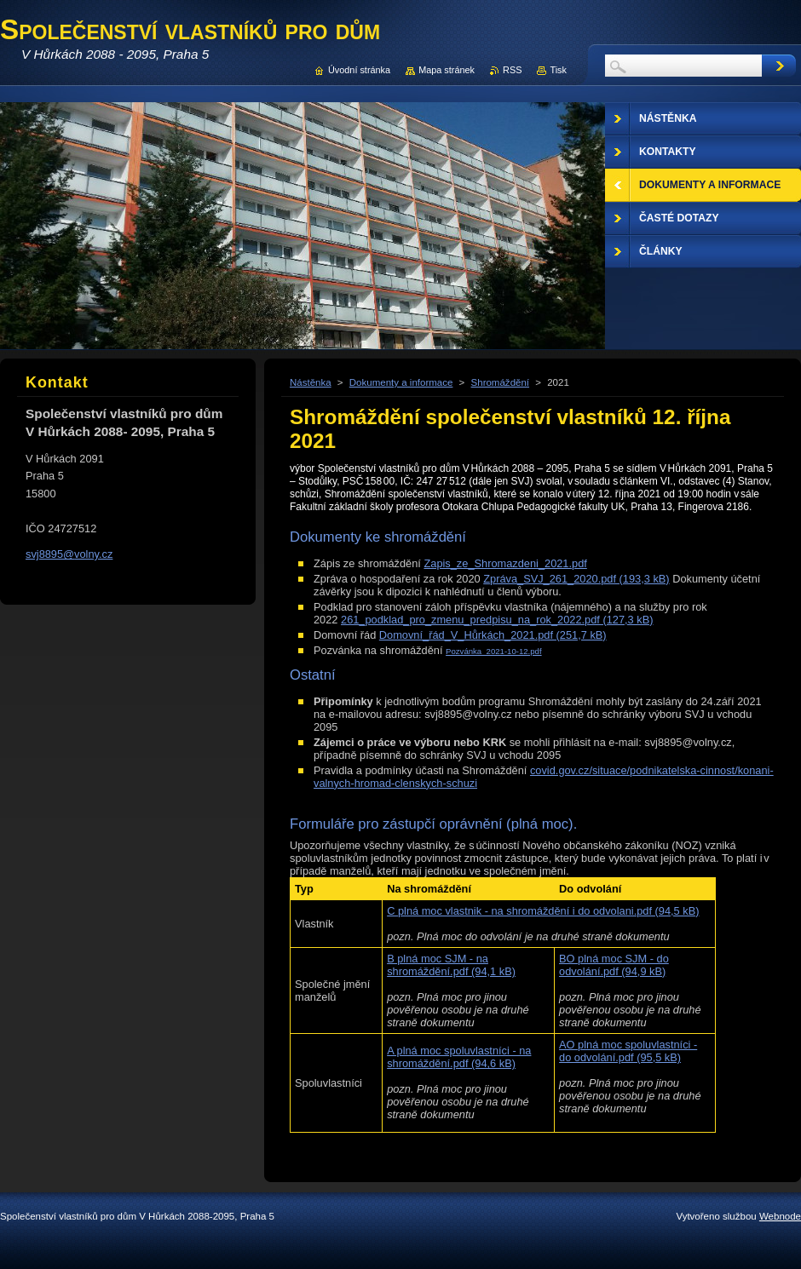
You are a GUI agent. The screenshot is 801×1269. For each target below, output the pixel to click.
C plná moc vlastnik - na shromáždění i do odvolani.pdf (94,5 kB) (543, 910)
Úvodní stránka (359, 70)
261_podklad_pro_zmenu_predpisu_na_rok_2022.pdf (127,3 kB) (497, 619)
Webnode (780, 1216)
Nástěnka (310, 382)
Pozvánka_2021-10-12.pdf (494, 651)
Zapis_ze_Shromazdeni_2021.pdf (505, 563)
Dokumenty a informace (401, 382)
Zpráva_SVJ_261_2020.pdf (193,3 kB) (576, 578)
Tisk (558, 70)
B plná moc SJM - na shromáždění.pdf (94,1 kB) (451, 965)
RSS (512, 70)
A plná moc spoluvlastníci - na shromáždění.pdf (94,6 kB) (459, 1057)
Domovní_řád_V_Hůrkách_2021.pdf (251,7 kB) (493, 635)
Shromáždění (500, 382)
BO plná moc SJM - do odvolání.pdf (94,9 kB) (614, 965)
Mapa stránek (446, 70)
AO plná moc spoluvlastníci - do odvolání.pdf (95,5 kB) (628, 1051)
